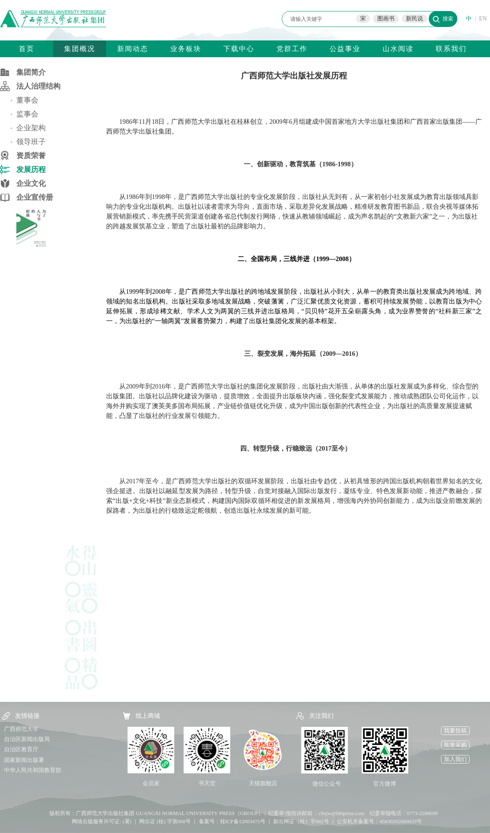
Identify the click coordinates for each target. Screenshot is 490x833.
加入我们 (455, 759)
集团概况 (79, 49)
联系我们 (451, 49)
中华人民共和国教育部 (32, 770)
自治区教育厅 (21, 749)
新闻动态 (132, 49)
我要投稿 (455, 731)
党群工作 (291, 49)
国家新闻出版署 (24, 760)
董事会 (27, 100)
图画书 (385, 19)
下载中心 (238, 49)
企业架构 (31, 128)
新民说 (414, 19)
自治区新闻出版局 (27, 739)
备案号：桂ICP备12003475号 (232, 821)
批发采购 (455, 745)
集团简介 (31, 72)
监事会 (27, 114)
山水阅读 (398, 49)
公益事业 (345, 49)
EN (483, 19)
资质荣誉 (31, 156)
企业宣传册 (34, 197)
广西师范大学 (21, 729)
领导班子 (31, 142)
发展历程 (31, 169)
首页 (26, 49)
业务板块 (185, 49)
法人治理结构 (38, 86)
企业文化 (31, 183)
